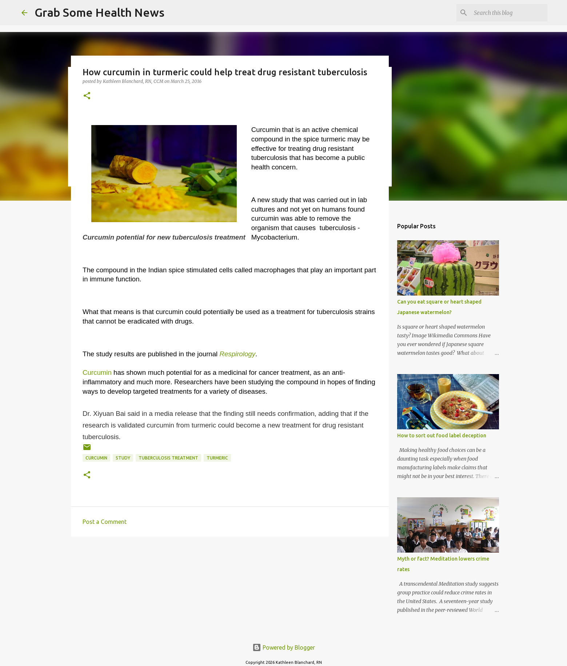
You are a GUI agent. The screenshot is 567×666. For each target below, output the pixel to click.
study (123, 458)
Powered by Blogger (283, 647)
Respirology (237, 354)
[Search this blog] (509, 12)
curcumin (96, 458)
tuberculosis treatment (168, 458)
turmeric (217, 458)
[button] (87, 96)
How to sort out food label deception (441, 435)
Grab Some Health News (99, 12)
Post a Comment (105, 521)
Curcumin (97, 372)
